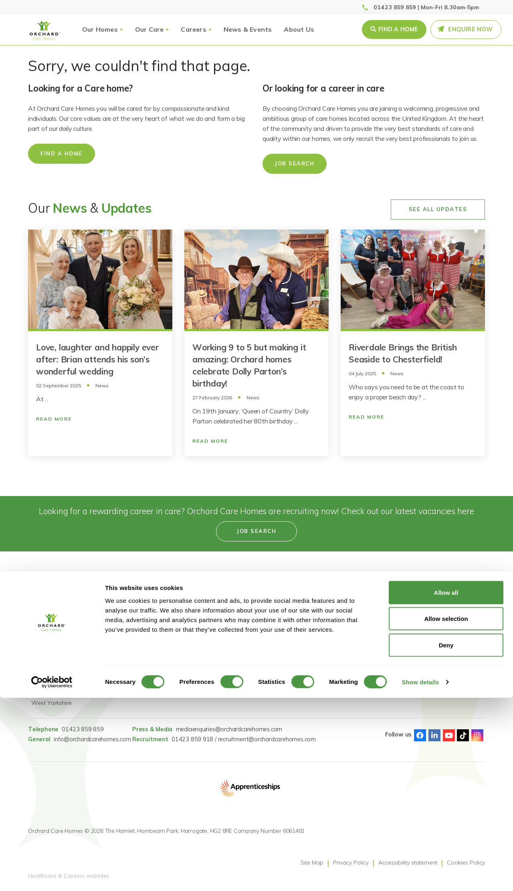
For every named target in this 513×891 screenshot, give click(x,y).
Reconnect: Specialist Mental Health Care (173, 607)
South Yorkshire (52, 682)
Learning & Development (254, 622)
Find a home (61, 153)
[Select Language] (448, 647)
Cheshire (42, 612)
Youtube (449, 735)
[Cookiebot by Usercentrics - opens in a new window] (52, 875)
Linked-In (434, 735)
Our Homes (100, 29)
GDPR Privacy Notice (345, 622)
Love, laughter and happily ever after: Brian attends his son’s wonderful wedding (97, 359)
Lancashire (45, 652)
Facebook (420, 735)
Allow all (446, 785)
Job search (256, 531)
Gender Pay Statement (348, 612)
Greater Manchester (57, 642)
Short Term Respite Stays (179, 682)
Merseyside (45, 672)
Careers (193, 29)
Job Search (294, 163)
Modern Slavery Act (343, 602)
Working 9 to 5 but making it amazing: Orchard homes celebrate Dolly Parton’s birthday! (249, 365)
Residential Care (166, 642)
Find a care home (54, 602)
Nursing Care (162, 662)
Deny (446, 838)
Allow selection (446, 812)
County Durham (52, 632)
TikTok (463, 735)
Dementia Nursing (169, 672)
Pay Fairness (335, 632)
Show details (420, 875)
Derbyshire (45, 622)
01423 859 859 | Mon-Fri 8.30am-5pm (426, 7)
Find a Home (398, 29)
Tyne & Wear (49, 692)
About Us (299, 29)
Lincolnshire (46, 662)
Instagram (477, 735)
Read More (54, 419)
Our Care (149, 29)
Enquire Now (470, 29)
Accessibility (237, 632)
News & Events (248, 29)
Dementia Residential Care (180, 652)
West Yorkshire (51, 702)
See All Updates (438, 209)
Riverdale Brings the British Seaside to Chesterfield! (402, 353)
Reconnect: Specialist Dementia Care (173, 627)
